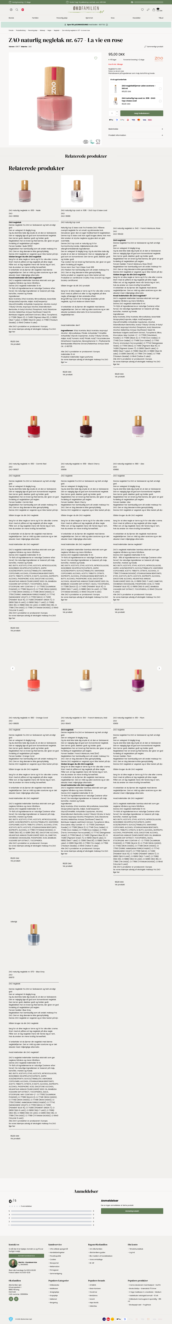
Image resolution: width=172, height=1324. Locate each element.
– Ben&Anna (92, 1295)
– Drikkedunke (53, 1285)
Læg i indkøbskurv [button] (141, 113)
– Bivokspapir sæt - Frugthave (139, 1305)
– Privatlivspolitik (54, 1256)
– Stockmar (92, 1292)
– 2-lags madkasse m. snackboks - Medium (144, 1292)
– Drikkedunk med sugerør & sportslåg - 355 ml (144, 1300)
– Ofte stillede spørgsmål (58, 1249)
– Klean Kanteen (94, 1288)
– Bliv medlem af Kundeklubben (100, 1256)
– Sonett (91, 1299)
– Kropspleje (53, 1295)
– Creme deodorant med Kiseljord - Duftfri (144, 1285)
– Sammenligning (55, 1273)
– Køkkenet (52, 1299)
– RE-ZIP (91, 1263)
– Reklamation (53, 1266)
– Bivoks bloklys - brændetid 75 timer (142, 1288)
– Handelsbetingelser (56, 1252)
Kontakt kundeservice (26, 1256)
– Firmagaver (53, 1270)
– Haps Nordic (93, 1302)
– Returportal (53, 1263)
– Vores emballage (95, 1259)
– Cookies (52, 1259)
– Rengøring (53, 1302)
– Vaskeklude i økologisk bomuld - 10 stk (143, 1295)
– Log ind (131, 1252)
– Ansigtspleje (53, 1292)
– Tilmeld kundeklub (135, 1249)
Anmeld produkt (132, 1211)
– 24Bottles (92, 1306)
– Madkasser (53, 1288)
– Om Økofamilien (95, 1249)
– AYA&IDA (92, 1285)
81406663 (24, 1264)
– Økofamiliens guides (96, 1252)
